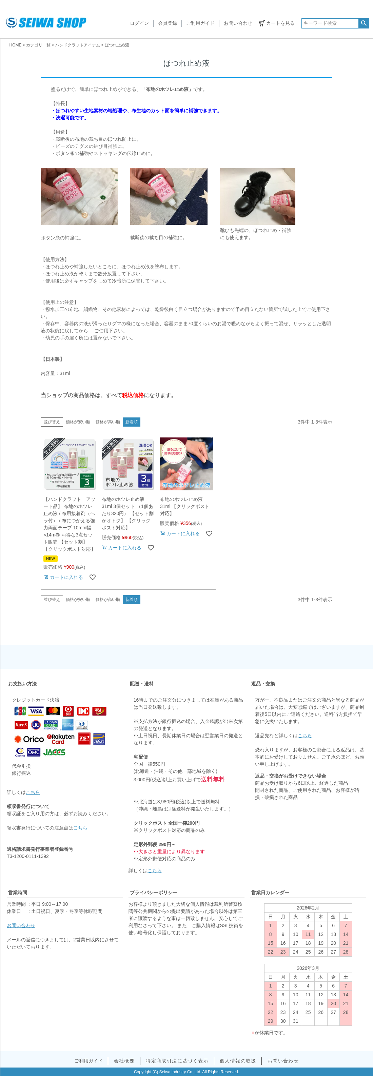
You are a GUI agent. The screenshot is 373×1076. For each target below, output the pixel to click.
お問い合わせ (238, 23)
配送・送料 (142, 683)
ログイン (139, 23)
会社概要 (124, 1060)
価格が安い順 (78, 421)
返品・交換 (263, 683)
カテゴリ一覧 (38, 45)
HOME (15, 45)
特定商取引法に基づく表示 (177, 1060)
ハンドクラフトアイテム (77, 45)
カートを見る (280, 23)
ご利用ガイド (200, 23)
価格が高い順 (108, 421)
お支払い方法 (22, 683)
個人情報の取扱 (238, 1060)
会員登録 (167, 23)
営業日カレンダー (270, 892)
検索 (363, 23)
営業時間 (17, 892)
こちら (33, 792)
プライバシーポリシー (153, 892)
